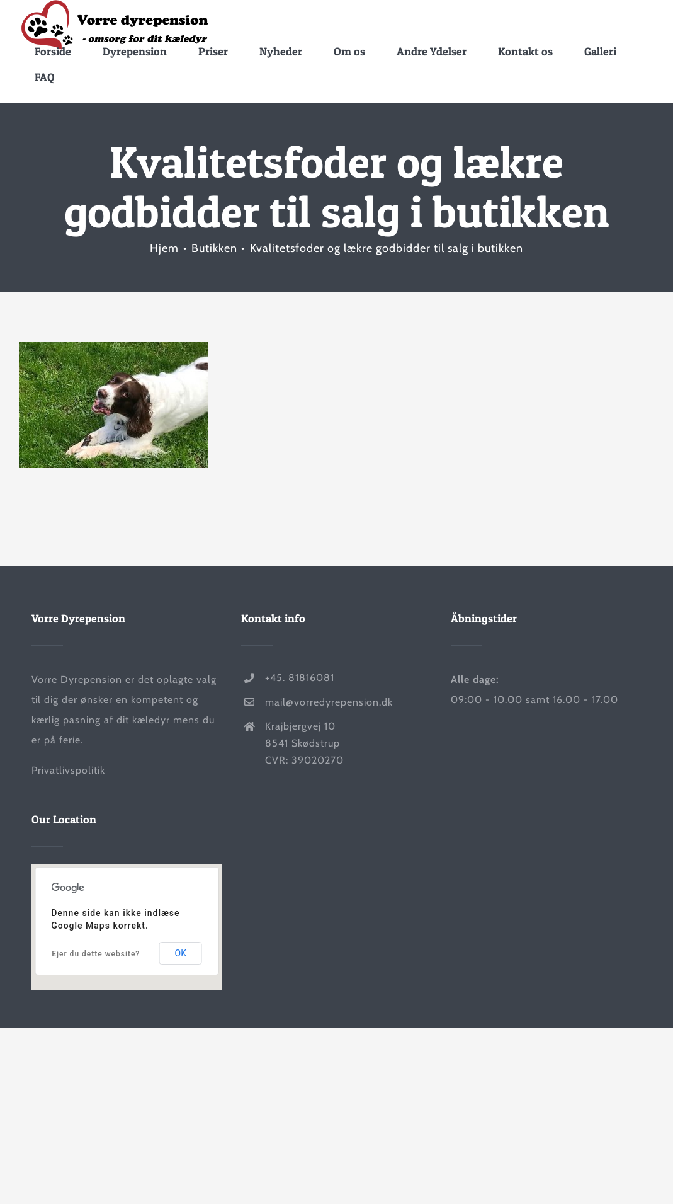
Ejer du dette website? (96, 953)
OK (180, 953)
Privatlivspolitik (68, 770)
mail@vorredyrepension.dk (329, 702)
